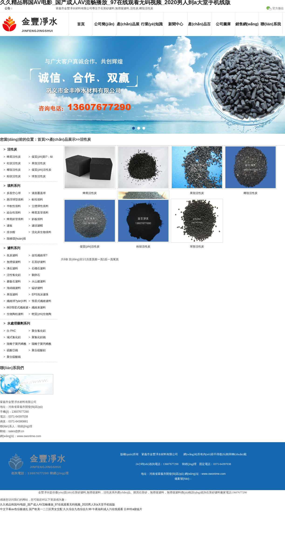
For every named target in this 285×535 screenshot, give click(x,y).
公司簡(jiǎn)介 (104, 28)
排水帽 (11, 232)
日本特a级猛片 (133, 509)
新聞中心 (175, 24)
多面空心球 (14, 193)
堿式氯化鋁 (14, 337)
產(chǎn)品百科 (199, 28)
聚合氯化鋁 (39, 330)
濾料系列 (13, 248)
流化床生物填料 (41, 232)
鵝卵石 (36, 275)
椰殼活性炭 (14, 169)
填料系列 (13, 185)
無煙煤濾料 (14, 262)
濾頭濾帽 (37, 225)
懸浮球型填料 (15, 199)
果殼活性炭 (39, 163)
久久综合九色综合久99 (77, 509)
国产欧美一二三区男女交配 (45, 509)
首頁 (81, 24)
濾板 (9, 225)
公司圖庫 (223, 24)
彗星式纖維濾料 (41, 301)
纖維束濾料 (39, 307)
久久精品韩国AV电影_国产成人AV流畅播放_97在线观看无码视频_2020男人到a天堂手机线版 (57, 504)
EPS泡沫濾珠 (40, 294)
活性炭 (85, 139)
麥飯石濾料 (14, 281)
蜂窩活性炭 (14, 156)
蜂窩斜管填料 (15, 219)
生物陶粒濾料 (15, 314)
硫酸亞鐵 (12, 350)
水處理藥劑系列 (18, 323)
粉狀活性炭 (14, 176)
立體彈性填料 (40, 206)
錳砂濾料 (37, 288)
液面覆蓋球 (39, 193)
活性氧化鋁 (14, 275)
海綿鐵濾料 (14, 288)
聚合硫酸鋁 (39, 350)
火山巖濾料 (39, 281)
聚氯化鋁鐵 (39, 337)
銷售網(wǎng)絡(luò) (247, 28)
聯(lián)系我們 (271, 28)
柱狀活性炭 (14, 163)
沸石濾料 (12, 268)
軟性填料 (37, 199)
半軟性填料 (14, 206)
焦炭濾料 (12, 255)
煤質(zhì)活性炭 (41, 169)
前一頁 (99, 259)
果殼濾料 (12, 294)
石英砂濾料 (39, 262)
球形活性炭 (39, 176)
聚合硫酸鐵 (14, 356)
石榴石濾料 (39, 268)
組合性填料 (14, 212)
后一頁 (109, 259)
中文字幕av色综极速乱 (14, 509)
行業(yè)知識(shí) (151, 28)
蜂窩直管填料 (40, 212)
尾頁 (116, 259)
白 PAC (11, 330)
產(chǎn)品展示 (128, 28)
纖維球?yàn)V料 (17, 301)
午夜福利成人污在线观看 (107, 509)
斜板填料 (37, 219)
